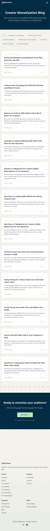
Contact (4, 513)
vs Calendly (29, 477)
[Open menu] (47, 2)
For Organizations (6, 495)
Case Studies (5, 507)
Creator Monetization (35, 35)
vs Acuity (29, 480)
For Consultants (6, 492)
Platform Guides (8, 44)
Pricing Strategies (22, 44)
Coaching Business (9, 39)
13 (43, 387)
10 (29, 387)
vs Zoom (29, 483)
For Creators (5, 483)
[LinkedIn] (27, 525)
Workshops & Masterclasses (27, 39)
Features (4, 477)
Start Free (25, 415)
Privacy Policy (30, 504)
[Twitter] (23, 525)
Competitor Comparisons (16, 35)
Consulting (43, 39)
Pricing (3, 480)
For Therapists (5, 489)
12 (38, 387)
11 (34, 387)
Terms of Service (31, 507)
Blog (2, 510)
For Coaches (5, 486)
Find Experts (5, 504)
